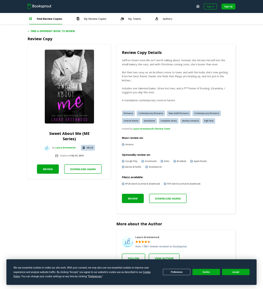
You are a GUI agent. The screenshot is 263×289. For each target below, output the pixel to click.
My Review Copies (91, 18)
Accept (235, 272)
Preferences (177, 272)
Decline (206, 272)
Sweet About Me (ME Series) (69, 136)
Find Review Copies (45, 18)
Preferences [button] (95, 276)
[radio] (136, 241)
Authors (163, 18)
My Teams (131, 18)
